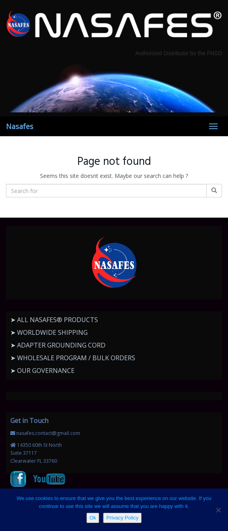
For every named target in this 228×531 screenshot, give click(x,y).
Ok (93, 518)
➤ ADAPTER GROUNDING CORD (57, 345)
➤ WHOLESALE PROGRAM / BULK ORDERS (72, 357)
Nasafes (19, 126)
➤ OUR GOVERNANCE (42, 370)
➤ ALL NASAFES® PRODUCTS (54, 319)
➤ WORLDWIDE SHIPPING (49, 332)
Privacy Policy (122, 518)
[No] (218, 510)
